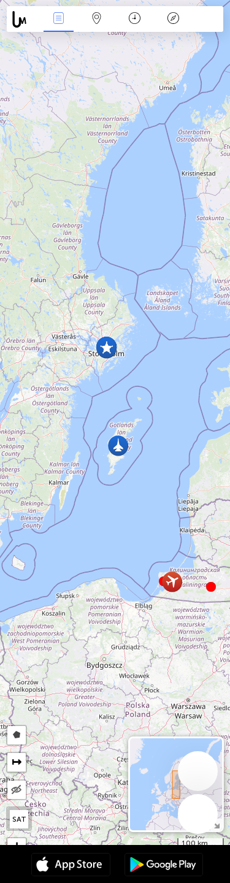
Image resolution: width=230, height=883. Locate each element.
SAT (19, 819)
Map (97, 19)
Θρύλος (173, 19)
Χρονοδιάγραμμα (134, 19)
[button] (211, 587)
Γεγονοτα (58, 19)
